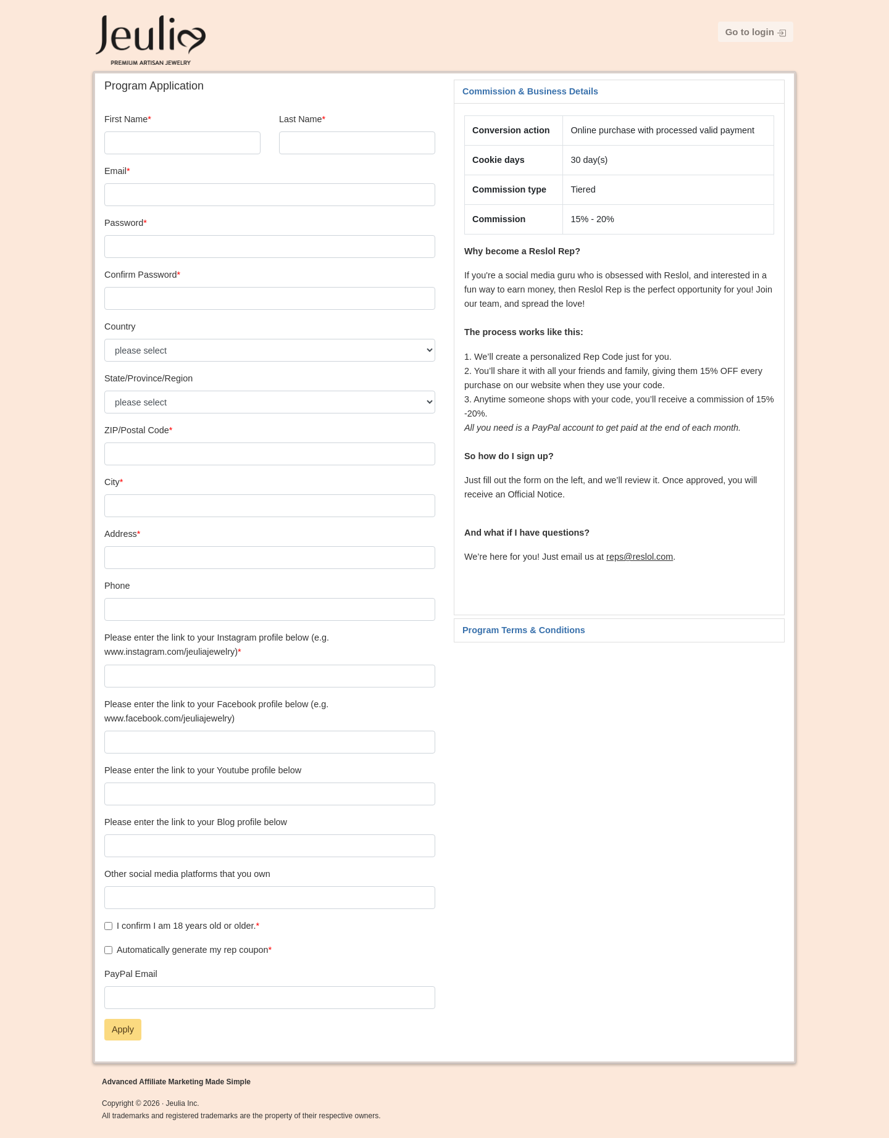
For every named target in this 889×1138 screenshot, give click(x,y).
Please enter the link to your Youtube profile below (202, 770)
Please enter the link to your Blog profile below (195, 822)
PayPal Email (130, 974)
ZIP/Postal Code (136, 430)
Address (120, 534)
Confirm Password (140, 275)
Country (119, 326)
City (112, 482)
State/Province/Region (148, 378)
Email (115, 171)
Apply (123, 1029)
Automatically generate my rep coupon (193, 950)
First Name (126, 119)
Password (123, 223)
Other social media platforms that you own (187, 874)
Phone (117, 586)
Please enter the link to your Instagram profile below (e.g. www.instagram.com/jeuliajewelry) (216, 645)
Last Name (300, 119)
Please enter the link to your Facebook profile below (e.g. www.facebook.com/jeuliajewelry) (216, 711)
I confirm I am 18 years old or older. (186, 926)
